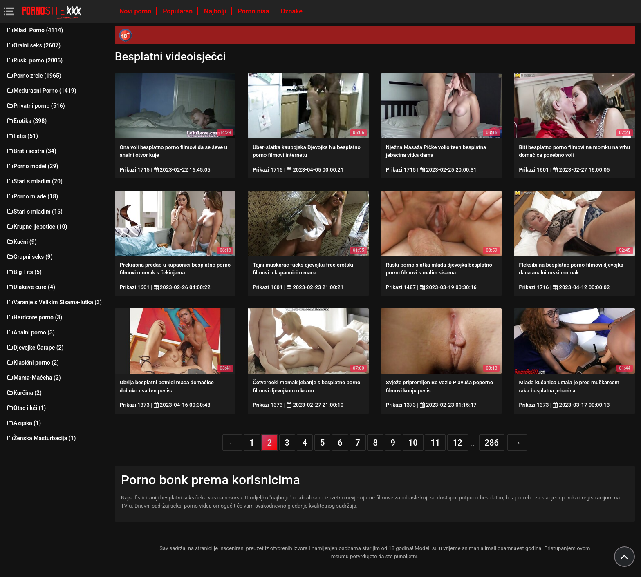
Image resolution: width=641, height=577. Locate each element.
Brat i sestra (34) (31, 151)
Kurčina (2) (24, 393)
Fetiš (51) (22, 136)
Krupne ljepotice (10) (36, 226)
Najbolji (216, 11)
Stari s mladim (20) (34, 181)
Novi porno (136, 11)
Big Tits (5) (24, 272)
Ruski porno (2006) (34, 60)
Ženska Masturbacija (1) (41, 438)
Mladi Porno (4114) (34, 30)
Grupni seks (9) (29, 257)
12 (457, 443)
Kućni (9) (21, 241)
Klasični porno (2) (32, 362)
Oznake (291, 11)
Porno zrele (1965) (33, 75)
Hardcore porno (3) (34, 317)
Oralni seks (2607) (33, 45)
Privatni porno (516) (35, 105)
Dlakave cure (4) (30, 287)
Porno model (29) (32, 166)
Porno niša (254, 11)
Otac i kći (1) (26, 408)
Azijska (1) (23, 423)
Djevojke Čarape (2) (34, 347)
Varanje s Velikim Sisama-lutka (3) (54, 302)
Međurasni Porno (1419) (41, 90)
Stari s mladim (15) (34, 211)
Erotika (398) (26, 121)
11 (435, 443)
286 (492, 443)
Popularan (178, 11)
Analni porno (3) (30, 332)
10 (413, 443)
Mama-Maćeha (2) (33, 377)
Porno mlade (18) (32, 196)
